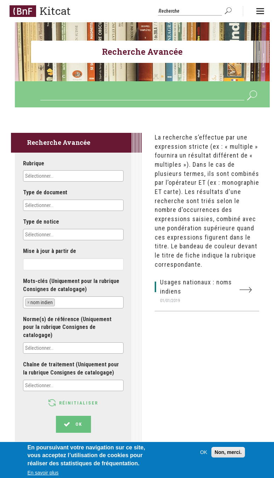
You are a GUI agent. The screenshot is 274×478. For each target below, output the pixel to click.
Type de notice (41, 221)
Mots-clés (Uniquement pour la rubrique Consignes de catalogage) (71, 285)
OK (229, 11)
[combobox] (73, 176)
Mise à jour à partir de (49, 251)
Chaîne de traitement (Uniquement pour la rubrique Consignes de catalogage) (71, 368)
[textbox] (56, 175)
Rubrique (33, 163)
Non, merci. (228, 455)
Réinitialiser (78, 403)
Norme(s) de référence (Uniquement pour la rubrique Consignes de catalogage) (67, 327)
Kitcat (55, 11)
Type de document (45, 192)
